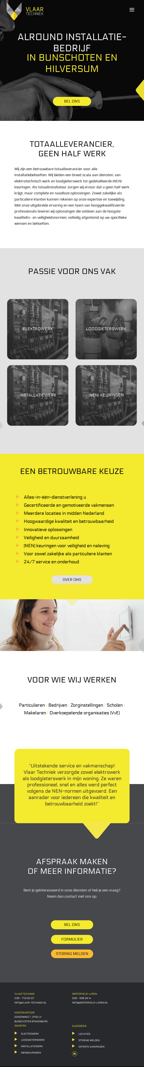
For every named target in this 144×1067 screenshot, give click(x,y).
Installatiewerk (32, 1046)
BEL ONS (72, 101)
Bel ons (72, 925)
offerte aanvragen (91, 1046)
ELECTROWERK (30, 1033)
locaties (84, 1034)
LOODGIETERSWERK (33, 1040)
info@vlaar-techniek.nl (30, 1002)
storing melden (89, 1040)
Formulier (72, 939)
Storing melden (72, 954)
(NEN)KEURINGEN (31, 1052)
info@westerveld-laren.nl (90, 1002)
